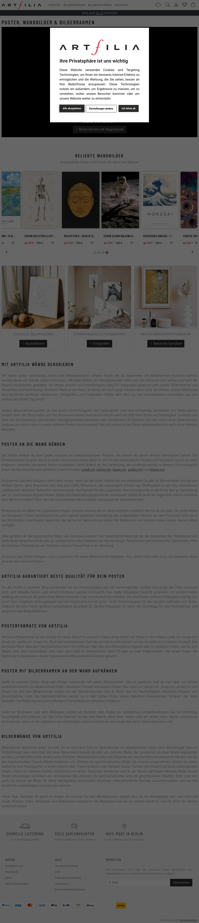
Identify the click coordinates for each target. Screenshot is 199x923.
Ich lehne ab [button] (129, 108)
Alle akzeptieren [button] (72, 108)
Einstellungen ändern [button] (101, 108)
